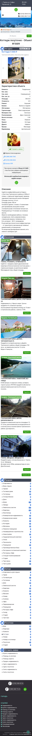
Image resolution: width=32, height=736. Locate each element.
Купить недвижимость (9, 707)
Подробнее (27, 273)
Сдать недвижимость (9, 716)
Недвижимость (7, 705)
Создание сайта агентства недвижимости (20, 734)
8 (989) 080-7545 (9, 156)
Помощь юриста (7, 712)
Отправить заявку (16, 149)
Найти (29, 36)
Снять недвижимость (9, 720)
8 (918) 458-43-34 (25, 14)
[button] (16, 67)
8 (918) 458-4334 (9, 160)
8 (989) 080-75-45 (25, 16)
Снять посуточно (7, 722)
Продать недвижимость (10, 714)
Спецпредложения (8, 724)
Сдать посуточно (7, 718)
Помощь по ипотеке (8, 710)
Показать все (26, 474)
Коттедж (7, 29)
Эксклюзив (6, 726)
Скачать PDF (8, 163)
